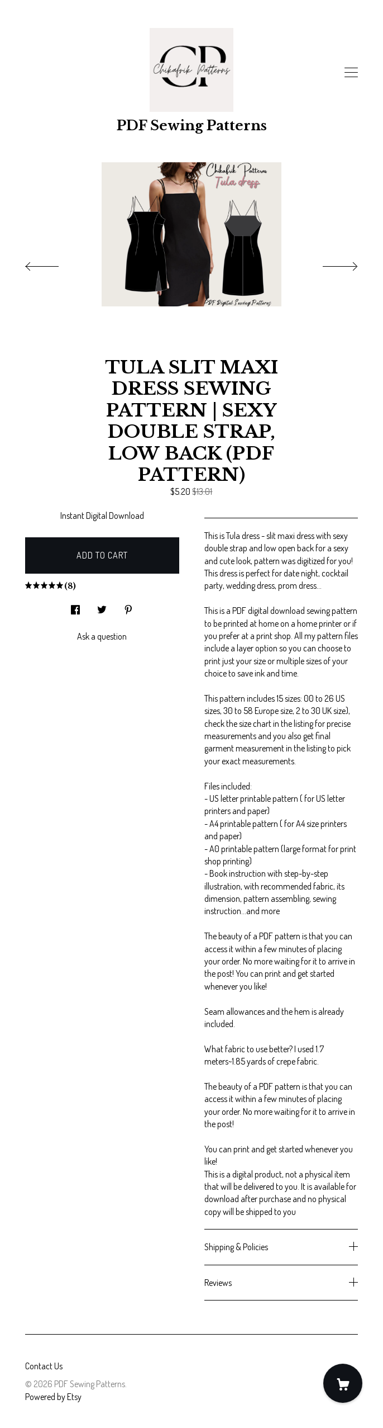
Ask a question (102, 636)
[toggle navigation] (351, 72)
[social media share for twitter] (102, 606)
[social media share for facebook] (75, 606)
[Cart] (342, 1383)
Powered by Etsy (53, 1396)
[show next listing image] (330, 263)
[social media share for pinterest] (128, 606)
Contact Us (44, 1366)
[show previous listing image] (53, 263)
